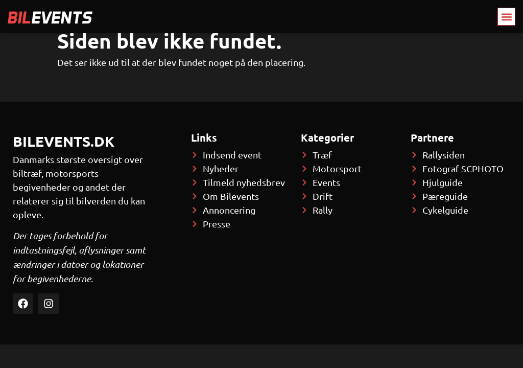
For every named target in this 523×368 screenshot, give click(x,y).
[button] (506, 17)
